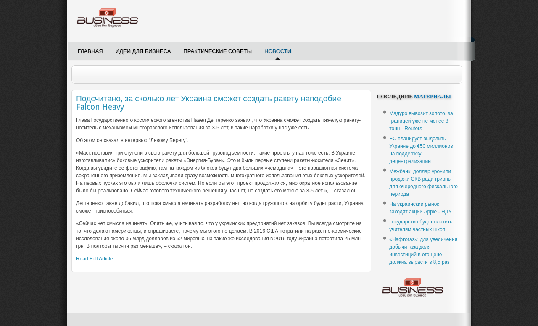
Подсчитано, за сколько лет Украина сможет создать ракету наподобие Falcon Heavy (208, 103)
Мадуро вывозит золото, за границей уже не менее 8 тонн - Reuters (421, 120)
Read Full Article (94, 259)
